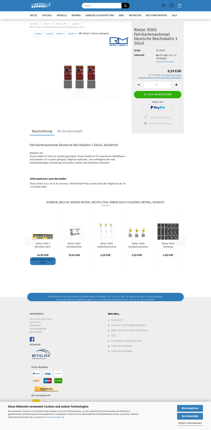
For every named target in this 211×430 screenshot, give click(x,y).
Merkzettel (35, 325)
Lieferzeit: (139, 55)
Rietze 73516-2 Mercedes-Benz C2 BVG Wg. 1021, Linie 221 (43, 245)
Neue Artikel (36, 332)
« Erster (38, 33)
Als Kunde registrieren (41, 319)
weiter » (60, 33)
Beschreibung (42, 131)
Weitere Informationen (190, 423)
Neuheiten (135, 15)
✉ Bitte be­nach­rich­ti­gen (43, 261)
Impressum (117, 320)
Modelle (62, 15)
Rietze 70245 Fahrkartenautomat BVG (138, 245)
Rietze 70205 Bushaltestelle (74, 245)
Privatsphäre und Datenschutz (126, 341)
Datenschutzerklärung (53, 417)
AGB (113, 335)
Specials (47, 15)
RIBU (121, 15)
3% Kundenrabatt (69, 131)
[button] (164, 5)
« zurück (49, 33)
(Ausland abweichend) (165, 62)
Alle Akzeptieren (190, 408)
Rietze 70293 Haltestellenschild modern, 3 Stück (106, 245)
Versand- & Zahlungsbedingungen (128, 325)
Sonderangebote (38, 328)
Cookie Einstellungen (122, 351)
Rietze (33, 15)
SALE (174, 15)
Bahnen (76, 15)
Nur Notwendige (190, 416)
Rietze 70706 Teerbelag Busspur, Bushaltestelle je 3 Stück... (168, 245)
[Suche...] (125, 5)
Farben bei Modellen (121, 346)
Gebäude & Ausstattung (99, 15)
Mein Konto (35, 322)
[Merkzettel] (172, 5)
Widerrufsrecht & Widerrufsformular (129, 330)
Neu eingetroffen (156, 15)
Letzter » (72, 33)
